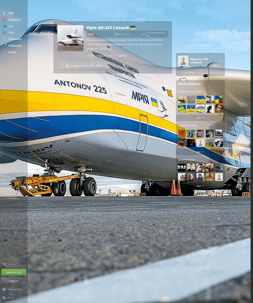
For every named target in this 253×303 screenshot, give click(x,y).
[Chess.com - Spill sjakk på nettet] (13, 5)
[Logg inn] (13, 281)
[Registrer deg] (13, 272)
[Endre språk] (13, 298)
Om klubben (187, 72)
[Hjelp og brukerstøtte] (13, 289)
